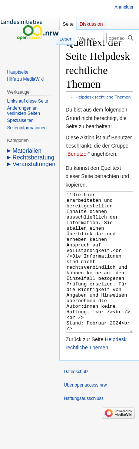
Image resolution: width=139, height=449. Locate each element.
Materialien (27, 151)
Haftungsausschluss (83, 426)
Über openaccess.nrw (85, 413)
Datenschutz (76, 399)
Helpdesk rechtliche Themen (103, 96)
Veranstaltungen (34, 164)
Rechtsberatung (33, 157)
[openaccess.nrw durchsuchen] (121, 38)
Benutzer (77, 154)
